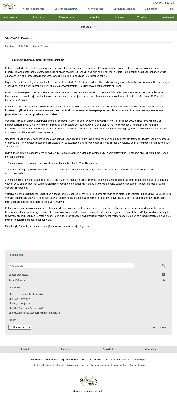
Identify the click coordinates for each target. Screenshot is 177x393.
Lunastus (66, 349)
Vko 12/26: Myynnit (19, 299)
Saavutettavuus (137, 365)
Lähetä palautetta (18, 274)
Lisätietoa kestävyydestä (65, 365)
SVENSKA (158, 3)
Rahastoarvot (67, 18)
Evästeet (84, 365)
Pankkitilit (108, 349)
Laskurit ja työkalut (124, 8)
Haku (171, 8)
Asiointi (95, 18)
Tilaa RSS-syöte (17, 280)
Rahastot (39, 18)
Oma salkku (151, 8)
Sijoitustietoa (95, 8)
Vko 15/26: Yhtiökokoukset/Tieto (26, 294)
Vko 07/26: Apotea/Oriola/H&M (26, 308)
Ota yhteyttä (168, 17)
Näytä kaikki (159, 327)
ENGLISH (169, 3)
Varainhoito (142, 17)
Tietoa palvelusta (42, 365)
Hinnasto (119, 17)
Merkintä (24, 349)
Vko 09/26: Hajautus (20, 303)
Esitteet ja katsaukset (66, 8)
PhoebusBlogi (16, 254)
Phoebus (9, 46)
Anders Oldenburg (42, 46)
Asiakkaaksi (10, 18)
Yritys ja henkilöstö (33, 8)
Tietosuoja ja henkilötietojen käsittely (109, 365)
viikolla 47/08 (74, 82)
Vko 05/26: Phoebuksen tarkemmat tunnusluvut (35, 312)
